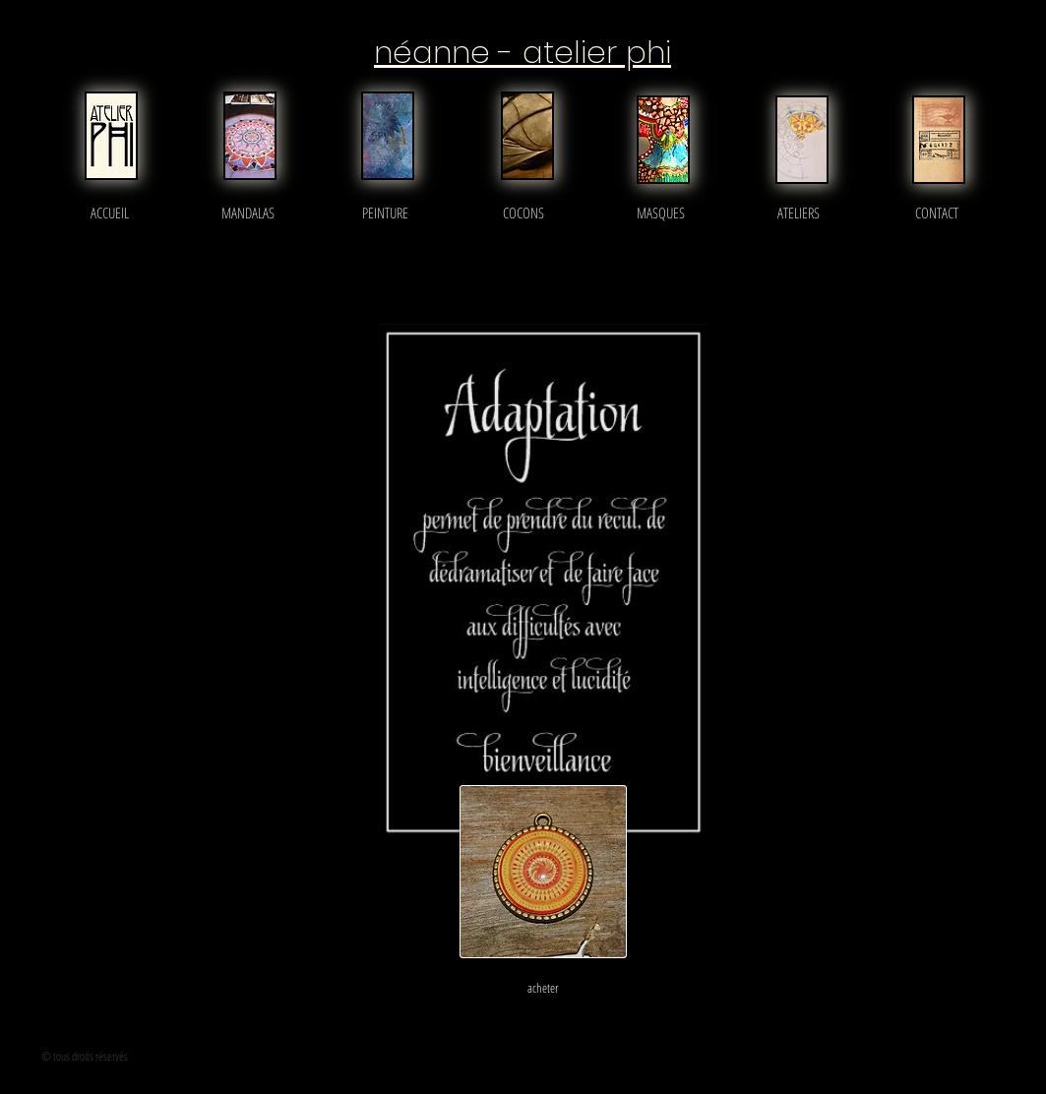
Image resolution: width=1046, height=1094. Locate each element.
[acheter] (543, 987)
